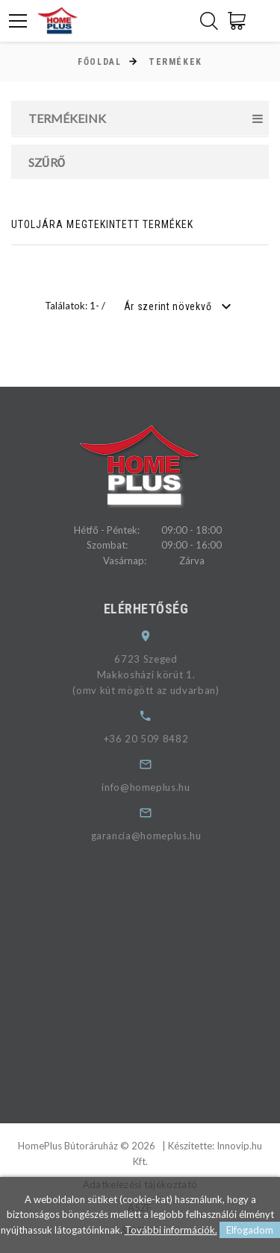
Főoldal (99, 62)
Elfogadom (249, 1230)
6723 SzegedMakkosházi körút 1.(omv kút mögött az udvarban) (155, 674)
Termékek (175, 62)
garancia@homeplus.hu (155, 836)
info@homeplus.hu (155, 787)
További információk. (171, 1230)
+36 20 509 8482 (155, 739)
